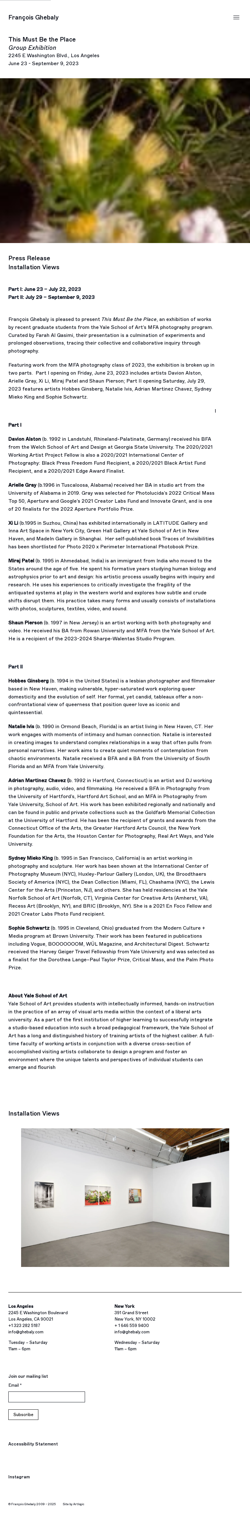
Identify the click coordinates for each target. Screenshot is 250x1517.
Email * (15, 1385)
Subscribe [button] (23, 1414)
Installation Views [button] (33, 267)
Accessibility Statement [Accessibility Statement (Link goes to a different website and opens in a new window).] (33, 1444)
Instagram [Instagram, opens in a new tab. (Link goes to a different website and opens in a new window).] (19, 1477)
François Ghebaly (33, 17)
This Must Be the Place (53, 48)
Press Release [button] (29, 258)
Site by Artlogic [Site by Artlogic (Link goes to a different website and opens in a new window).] (73, 1504)
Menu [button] (236, 17)
